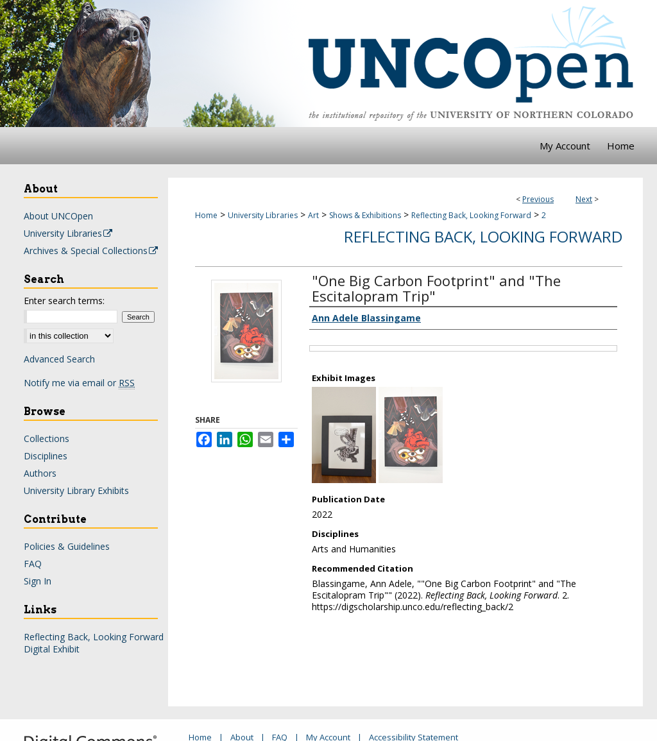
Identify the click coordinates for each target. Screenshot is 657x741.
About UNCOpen (58, 216)
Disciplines (45, 456)
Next (584, 199)
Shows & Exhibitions (365, 215)
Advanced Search (59, 359)
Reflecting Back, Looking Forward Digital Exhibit (94, 643)
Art (313, 215)
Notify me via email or (79, 383)
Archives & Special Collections (91, 250)
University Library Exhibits (76, 490)
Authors (40, 473)
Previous (538, 199)
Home (206, 215)
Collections (46, 438)
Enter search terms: (64, 300)
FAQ (33, 564)
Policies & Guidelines (67, 546)
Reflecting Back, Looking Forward (471, 215)
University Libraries (263, 215)
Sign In (37, 581)
